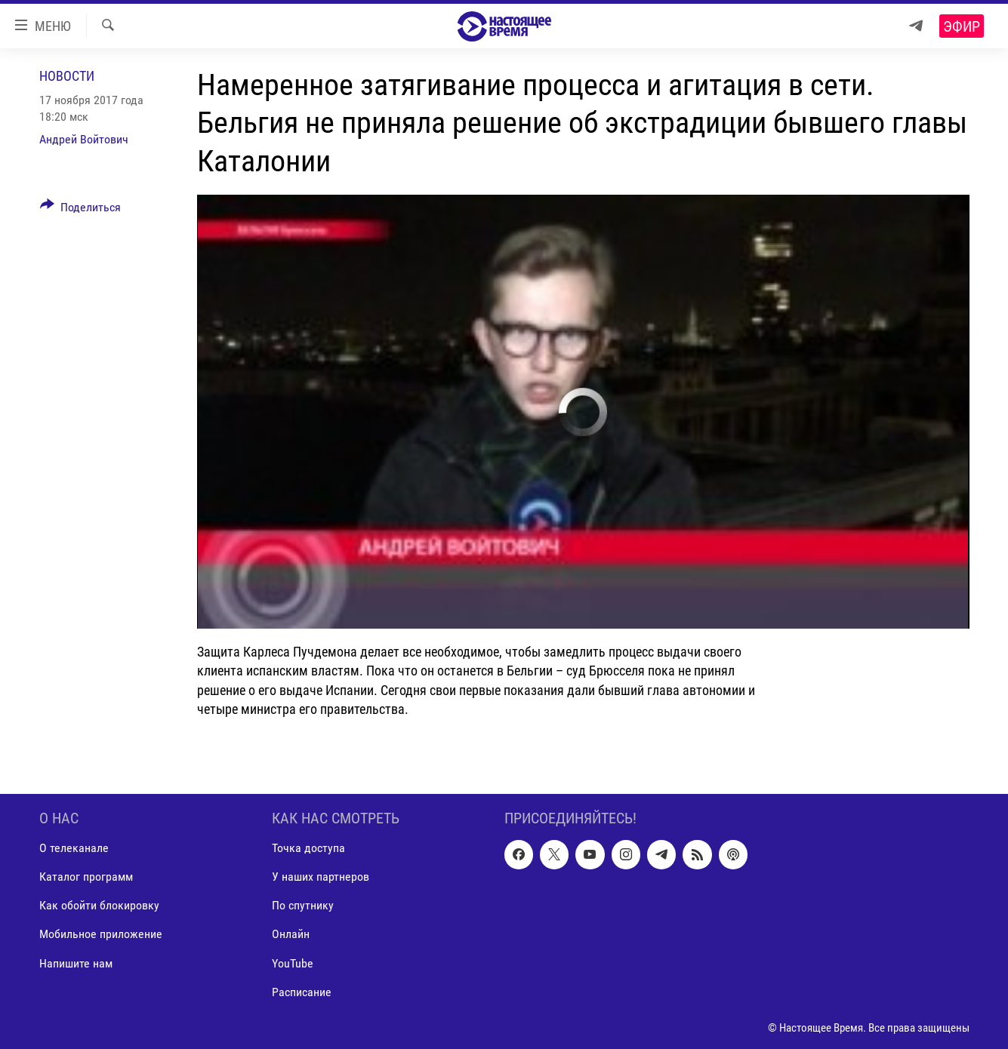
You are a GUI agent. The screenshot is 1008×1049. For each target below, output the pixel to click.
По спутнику (303, 905)
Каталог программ (86, 876)
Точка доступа (308, 848)
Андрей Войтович (83, 139)
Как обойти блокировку (99, 905)
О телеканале (74, 848)
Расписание (301, 992)
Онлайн (291, 934)
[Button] (81, 210)
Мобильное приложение (100, 934)
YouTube (292, 963)
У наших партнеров (320, 876)
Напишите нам (76, 963)
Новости (66, 76)
